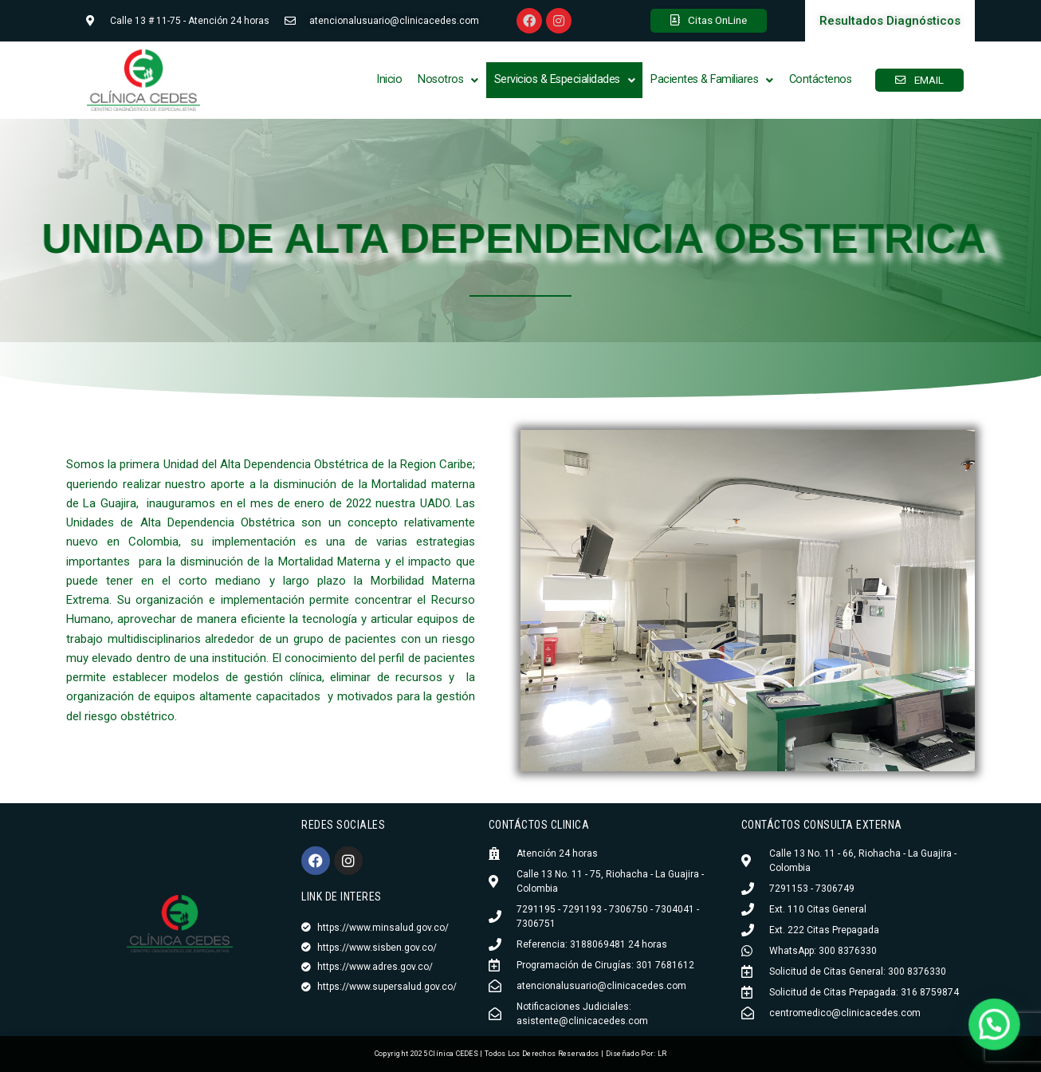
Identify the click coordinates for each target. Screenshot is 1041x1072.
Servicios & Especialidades (564, 79)
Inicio (389, 79)
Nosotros (448, 79)
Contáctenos (820, 79)
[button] (448, 79)
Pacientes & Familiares (711, 79)
